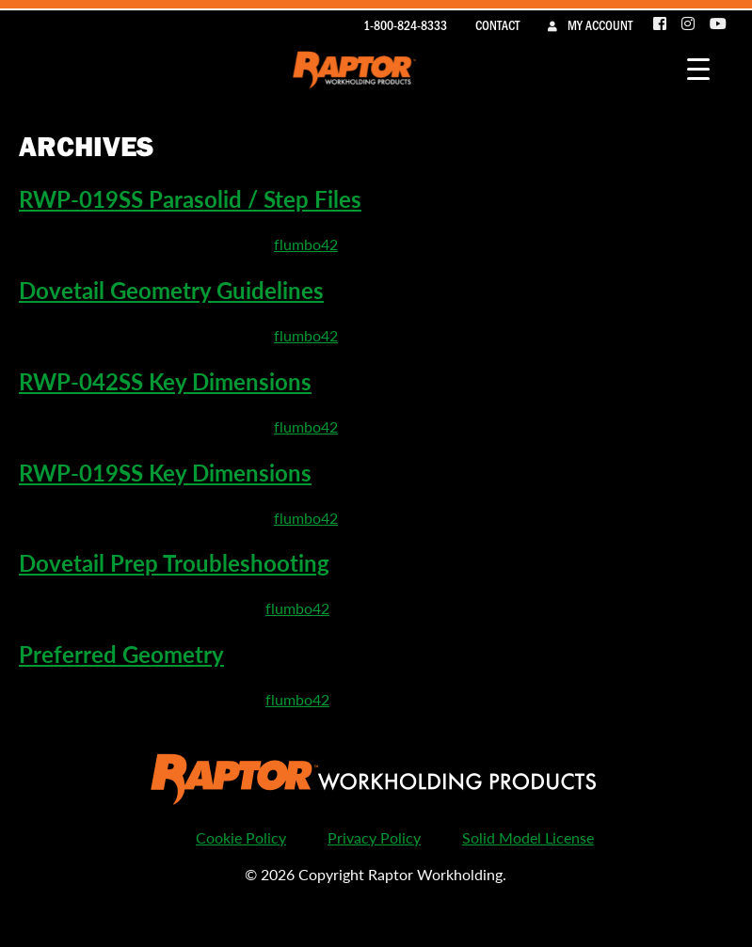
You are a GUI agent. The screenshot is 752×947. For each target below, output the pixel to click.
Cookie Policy (241, 837)
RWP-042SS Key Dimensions (165, 381)
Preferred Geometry (121, 654)
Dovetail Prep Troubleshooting (174, 562)
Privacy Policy (374, 837)
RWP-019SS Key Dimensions (165, 472)
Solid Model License (528, 837)
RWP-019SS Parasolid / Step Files (190, 198)
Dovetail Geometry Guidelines (171, 290)
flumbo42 (306, 244)
